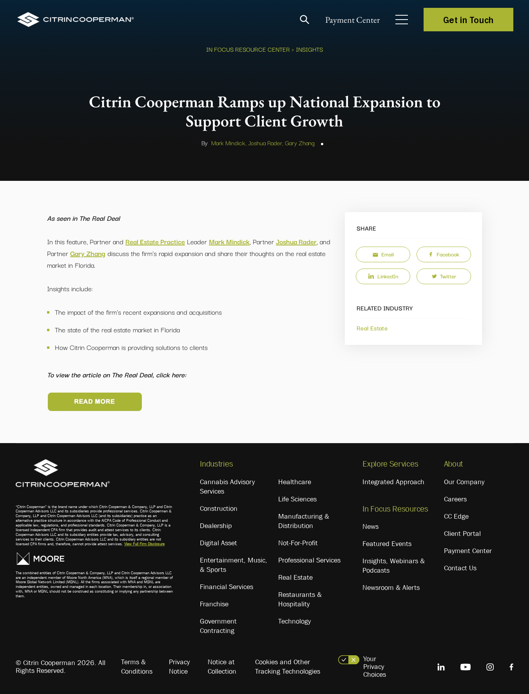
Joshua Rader (296, 241)
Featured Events (386, 544)
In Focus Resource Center (248, 49)
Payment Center (352, 19)
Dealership (216, 526)
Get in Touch (468, 19)
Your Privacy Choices (374, 666)
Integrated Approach (393, 482)
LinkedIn (383, 276)
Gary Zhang (300, 142)
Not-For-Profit (298, 543)
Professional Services (309, 560)
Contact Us (460, 568)
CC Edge (456, 516)
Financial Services (226, 587)
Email (383, 254)
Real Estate (372, 327)
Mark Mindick (229, 241)
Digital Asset (218, 543)
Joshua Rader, (265, 142)
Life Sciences (297, 499)
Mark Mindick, (228, 142)
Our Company (464, 482)
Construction (218, 508)
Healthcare (294, 482)
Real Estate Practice (155, 241)
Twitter (444, 276)
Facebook (443, 254)
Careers (455, 499)
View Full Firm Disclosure (144, 544)
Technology (294, 621)
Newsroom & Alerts (391, 587)
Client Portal (462, 533)
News (370, 526)
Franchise (214, 604)
